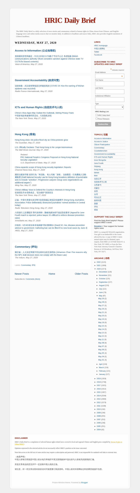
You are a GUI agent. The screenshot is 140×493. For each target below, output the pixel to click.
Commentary (26, 265)
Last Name (99, 88)
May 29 (101, 299)
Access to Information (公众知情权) (35, 50)
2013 (99, 399)
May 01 (101, 360)
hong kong (98, 170)
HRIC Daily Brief (70, 20)
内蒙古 (97, 188)
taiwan (96, 173)
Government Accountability (104, 154)
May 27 (101, 306)
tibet (95, 176)
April (101, 364)
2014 (99, 396)
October (102, 279)
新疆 (96, 204)
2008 (99, 416)
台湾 (96, 194)
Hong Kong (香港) (25, 134)
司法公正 (97, 197)
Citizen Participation (102, 145)
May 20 (101, 316)
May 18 (101, 322)
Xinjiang (97, 166)
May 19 (101, 319)
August (102, 285)
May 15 (101, 326)
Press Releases (103, 119)
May (101, 296)
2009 (99, 413)
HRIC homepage (100, 46)
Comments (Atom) (33, 279)
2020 (99, 269)
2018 (99, 382)
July (101, 289)
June (101, 292)
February (102, 371)
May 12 (101, 336)
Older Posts (81, 273)
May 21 (101, 312)
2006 (99, 423)
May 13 (101, 333)
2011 (99, 406)
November (103, 275)
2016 (99, 389)
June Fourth (98, 163)
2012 (99, 402)
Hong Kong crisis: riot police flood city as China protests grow (41, 140)
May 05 (101, 353)
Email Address (109, 72)
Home (52, 273)
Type (97, 104)
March (101, 368)
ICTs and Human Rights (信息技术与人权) (39, 107)
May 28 (101, 302)
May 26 (101, 309)
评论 (33, 265)
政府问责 (97, 200)
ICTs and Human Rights (103, 157)
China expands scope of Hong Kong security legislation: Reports (43, 167)
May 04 (101, 357)
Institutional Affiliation (103, 96)
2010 (99, 409)
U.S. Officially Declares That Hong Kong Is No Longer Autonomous (43, 147)
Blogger (84, 483)
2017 (99, 385)
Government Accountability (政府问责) (37, 80)
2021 (99, 265)
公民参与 (97, 185)
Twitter (96, 52)
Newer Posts (22, 273)
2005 (99, 426)
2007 (99, 419)
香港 (96, 210)
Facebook (98, 55)
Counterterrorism (100, 151)
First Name (99, 80)
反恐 (96, 191)
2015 (99, 392)
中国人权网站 (99, 49)
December (103, 272)
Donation (98, 226)
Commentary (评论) (26, 246)
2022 (99, 262)
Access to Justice (101, 142)
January (102, 374)
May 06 (101, 350)
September (103, 282)
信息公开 (97, 179)
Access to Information (102, 138)
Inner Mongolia (100, 160)
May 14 (101, 329)
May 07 (101, 346)
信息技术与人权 (100, 182)
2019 (99, 379)
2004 (99, 430)
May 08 (101, 343)
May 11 (101, 339)
